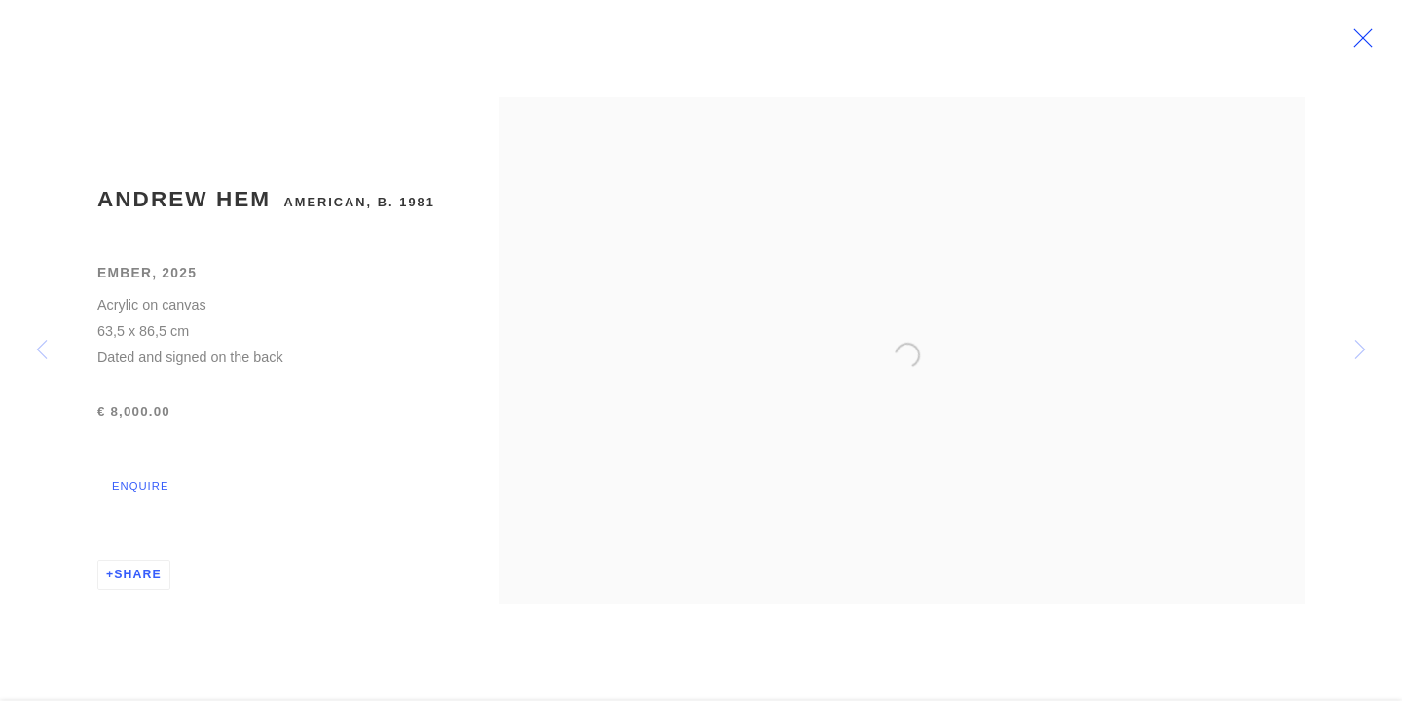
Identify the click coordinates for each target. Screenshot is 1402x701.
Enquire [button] (140, 493)
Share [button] (138, 582)
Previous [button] (42, 350)
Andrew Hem (184, 207)
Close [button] (1371, 43)
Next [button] (1360, 350)
